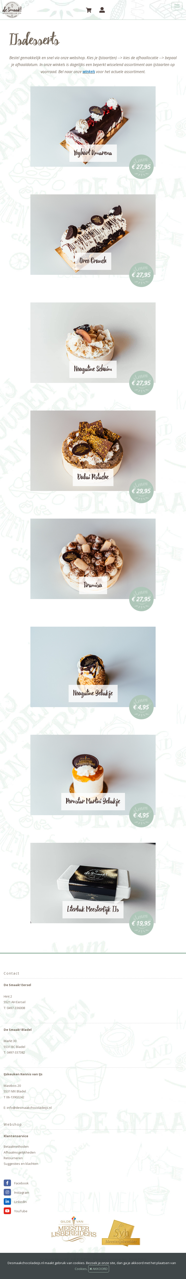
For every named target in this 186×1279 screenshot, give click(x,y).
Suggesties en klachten (21, 1163)
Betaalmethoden (16, 1146)
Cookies (81, 1269)
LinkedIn (15, 1202)
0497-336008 (16, 1008)
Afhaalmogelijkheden (20, 1152)
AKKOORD (99, 1269)
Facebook (16, 1183)
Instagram (16, 1192)
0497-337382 (16, 1052)
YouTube (15, 1211)
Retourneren (13, 1158)
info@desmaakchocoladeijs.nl (29, 1107)
